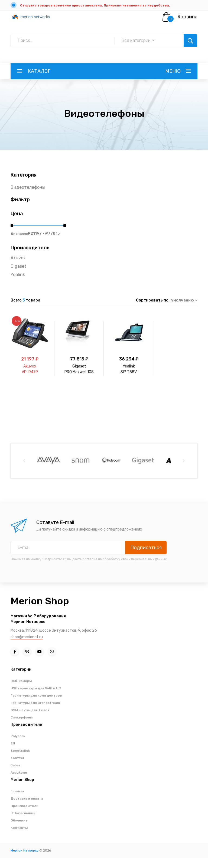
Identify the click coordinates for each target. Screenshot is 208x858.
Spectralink (20, 751)
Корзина (187, 17)
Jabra (15, 765)
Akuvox (18, 257)
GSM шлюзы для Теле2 (30, 710)
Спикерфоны (21, 717)
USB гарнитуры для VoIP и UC (36, 688)
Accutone (19, 772)
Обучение (19, 820)
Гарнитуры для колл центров (36, 695)
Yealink (18, 274)
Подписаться (146, 548)
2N (13, 743)
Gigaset (18, 266)
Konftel (17, 758)
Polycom (18, 736)
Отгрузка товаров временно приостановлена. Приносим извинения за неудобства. (95, 5)
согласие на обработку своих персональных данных (125, 559)
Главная (17, 791)
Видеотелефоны (28, 187)
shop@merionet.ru (27, 637)
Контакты (19, 828)
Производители (24, 806)
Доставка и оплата (27, 798)
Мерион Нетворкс (24, 850)
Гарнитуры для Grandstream (35, 703)
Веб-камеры (21, 681)
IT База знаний (23, 813)
